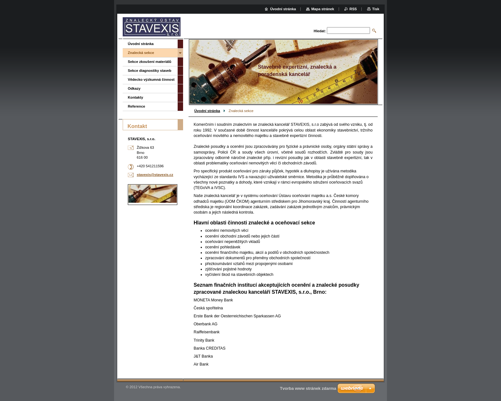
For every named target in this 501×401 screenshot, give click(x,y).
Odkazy (134, 88)
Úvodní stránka (207, 111)
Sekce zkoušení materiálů (149, 62)
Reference (136, 106)
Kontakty (135, 97)
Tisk (375, 9)
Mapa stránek (322, 9)
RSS (353, 9)
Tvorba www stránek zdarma (308, 388)
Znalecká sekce (141, 53)
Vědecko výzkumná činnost (151, 79)
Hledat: (320, 31)
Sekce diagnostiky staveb (149, 70)
